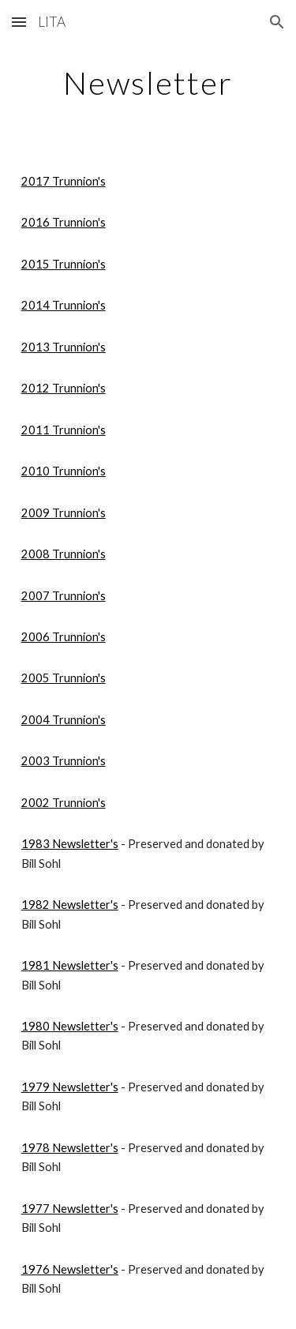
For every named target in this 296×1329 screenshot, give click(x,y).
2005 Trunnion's (63, 678)
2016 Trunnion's (63, 222)
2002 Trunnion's (63, 802)
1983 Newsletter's (69, 843)
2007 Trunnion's (63, 596)
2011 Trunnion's (63, 430)
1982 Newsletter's (69, 904)
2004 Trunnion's (63, 719)
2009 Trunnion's (63, 513)
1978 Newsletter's (69, 1147)
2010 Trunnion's (63, 471)
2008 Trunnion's (63, 554)
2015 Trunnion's (63, 264)
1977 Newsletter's (69, 1208)
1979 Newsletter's (69, 1087)
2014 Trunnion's (63, 305)
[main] (148, 83)
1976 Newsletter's (69, 1269)
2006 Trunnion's (63, 637)
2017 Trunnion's (63, 181)
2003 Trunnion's (63, 761)
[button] (19, 21)
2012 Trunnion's (63, 388)
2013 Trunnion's (63, 347)
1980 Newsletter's (69, 1026)
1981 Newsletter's (69, 965)
